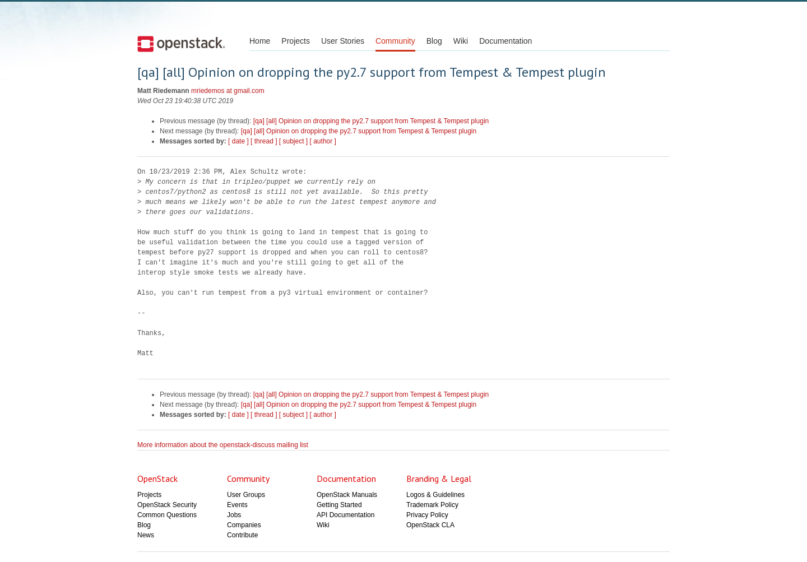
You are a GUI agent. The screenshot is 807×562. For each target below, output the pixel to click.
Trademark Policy (432, 505)
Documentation (505, 40)
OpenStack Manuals (347, 495)
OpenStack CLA (430, 525)
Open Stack (181, 44)
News (145, 535)
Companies (244, 525)
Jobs (234, 515)
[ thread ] (264, 141)
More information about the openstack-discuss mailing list (222, 445)
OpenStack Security (167, 505)
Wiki (460, 40)
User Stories (342, 40)
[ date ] (238, 141)
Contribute (242, 535)
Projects (295, 40)
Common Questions (167, 515)
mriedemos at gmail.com (228, 91)
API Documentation (345, 515)
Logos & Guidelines (435, 495)
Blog (434, 40)
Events (237, 505)
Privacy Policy (427, 515)
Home (259, 40)
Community (395, 40)
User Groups (246, 495)
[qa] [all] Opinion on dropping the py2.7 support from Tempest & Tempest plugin (371, 121)
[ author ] (323, 141)
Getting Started (339, 505)
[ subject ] (293, 141)
